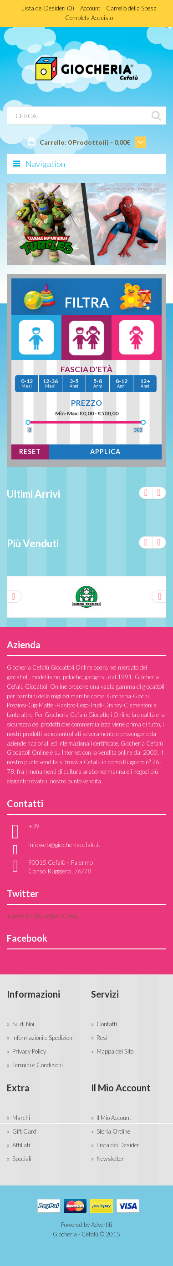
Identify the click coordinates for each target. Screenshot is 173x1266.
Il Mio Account (114, 1117)
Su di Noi (23, 1024)
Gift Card (24, 1131)
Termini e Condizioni (37, 1065)
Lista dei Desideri (119, 1145)
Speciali (21, 1158)
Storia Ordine (113, 1131)
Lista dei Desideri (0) (47, 8)
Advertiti (101, 1224)
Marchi (21, 1117)
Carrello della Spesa (131, 8)
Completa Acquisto (89, 17)
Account (90, 8)
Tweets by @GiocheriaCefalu (43, 916)
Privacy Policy (29, 1051)
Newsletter (110, 1158)
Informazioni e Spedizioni (43, 1037)
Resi (102, 1037)
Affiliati (21, 1145)
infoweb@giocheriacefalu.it (64, 844)
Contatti (107, 1024)
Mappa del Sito (115, 1051)
